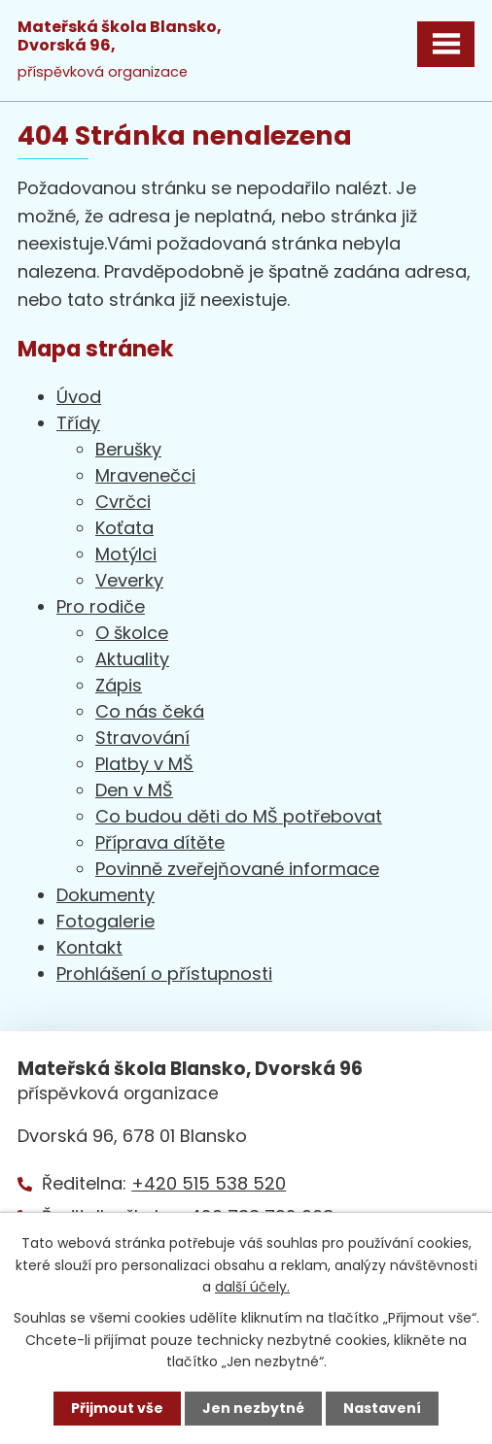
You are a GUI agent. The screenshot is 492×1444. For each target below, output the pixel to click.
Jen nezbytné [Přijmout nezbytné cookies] (253, 1408)
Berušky (128, 449)
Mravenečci (145, 475)
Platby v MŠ (144, 764)
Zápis (118, 685)
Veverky (129, 580)
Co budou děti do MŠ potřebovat (238, 816)
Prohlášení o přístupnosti (164, 973)
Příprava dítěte (160, 842)
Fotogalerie (105, 921)
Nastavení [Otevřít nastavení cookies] (382, 1408)
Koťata (124, 528)
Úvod (78, 397)
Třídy (78, 423)
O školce (131, 633)
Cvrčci (123, 501)
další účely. (252, 1286)
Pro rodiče (100, 606)
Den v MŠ (134, 790)
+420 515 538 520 (208, 1183)
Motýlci (126, 554)
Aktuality (132, 659)
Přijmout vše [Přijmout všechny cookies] (117, 1408)
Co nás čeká (149, 711)
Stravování (142, 737)
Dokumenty (105, 895)
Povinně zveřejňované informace (237, 868)
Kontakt (89, 947)
